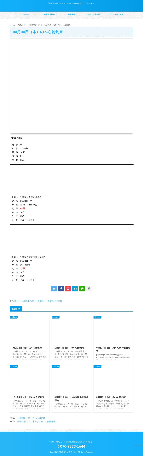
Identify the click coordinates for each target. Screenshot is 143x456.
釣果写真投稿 (49, 14)
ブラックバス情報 (116, 14)
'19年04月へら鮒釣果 (20, 301)
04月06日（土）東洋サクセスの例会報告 (36, 421)
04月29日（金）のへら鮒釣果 (111, 397)
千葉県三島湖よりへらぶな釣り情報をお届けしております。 (71, 442)
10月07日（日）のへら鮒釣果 (69, 348)
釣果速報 (71, 14)
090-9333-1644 (71, 446)
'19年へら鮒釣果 (37, 301)
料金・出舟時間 (93, 14)
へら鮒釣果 (49, 301)
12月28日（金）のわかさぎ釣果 (28, 397)
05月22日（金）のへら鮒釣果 (27, 348)
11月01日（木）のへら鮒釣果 (31, 418)
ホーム (27, 14)
